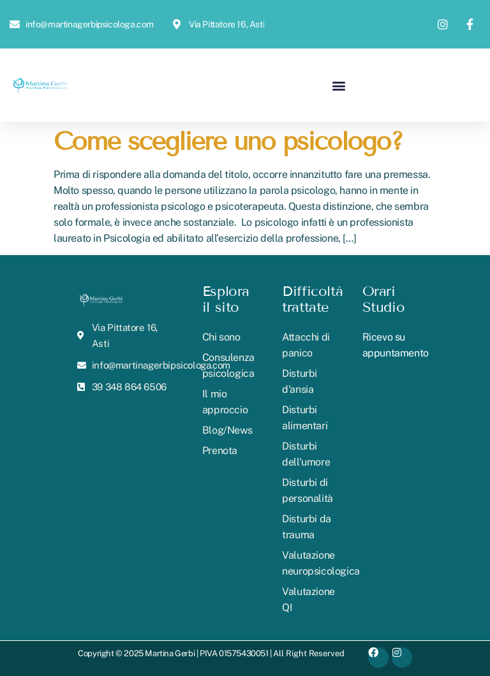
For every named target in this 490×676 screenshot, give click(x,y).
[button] (338, 85)
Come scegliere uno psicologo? (228, 141)
